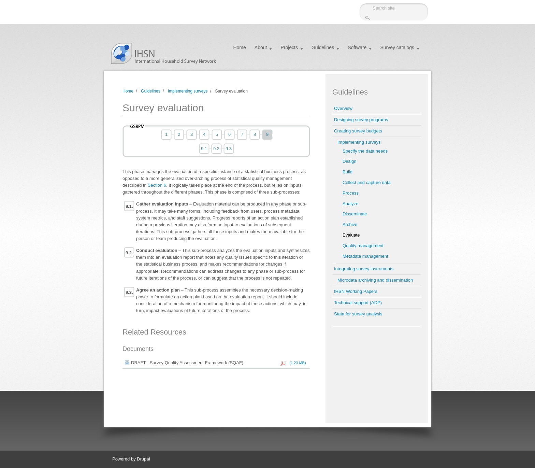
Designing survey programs (361, 119)
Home (239, 47)
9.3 (229, 148)
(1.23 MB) (296, 363)
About (261, 47)
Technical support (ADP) (358, 302)
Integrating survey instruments (363, 268)
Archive (350, 224)
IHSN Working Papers (355, 291)
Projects (289, 47)
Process (351, 193)
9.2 (216, 148)
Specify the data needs (365, 151)
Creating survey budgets (358, 130)
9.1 (204, 148)
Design (349, 161)
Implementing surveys (188, 91)
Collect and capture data (367, 182)
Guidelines (323, 47)
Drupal (143, 459)
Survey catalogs (397, 47)
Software (357, 47)
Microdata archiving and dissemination (375, 280)
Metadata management (365, 256)
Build (347, 171)
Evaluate (351, 235)
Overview (343, 108)
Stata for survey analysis (358, 313)
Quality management (363, 245)
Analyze (350, 203)
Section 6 (157, 185)
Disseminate (355, 213)
